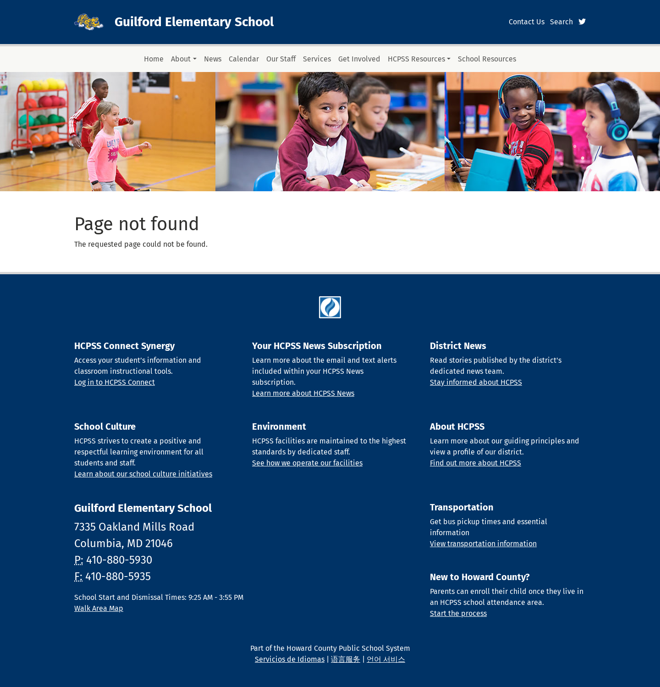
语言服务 (345, 659)
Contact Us (526, 21)
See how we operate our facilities (307, 463)
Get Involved (359, 59)
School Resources (487, 59)
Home (154, 59)
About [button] (181, 59)
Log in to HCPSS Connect (114, 382)
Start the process (458, 613)
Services (317, 59)
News (212, 59)
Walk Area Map (98, 608)
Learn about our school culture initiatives (143, 474)
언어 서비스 (386, 659)
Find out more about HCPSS (475, 463)
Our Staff (281, 59)
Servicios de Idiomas (289, 659)
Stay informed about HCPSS (476, 382)
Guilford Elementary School (194, 21)
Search (561, 21)
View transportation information (483, 543)
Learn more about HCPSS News (303, 393)
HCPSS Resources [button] (416, 59)
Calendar (244, 59)
